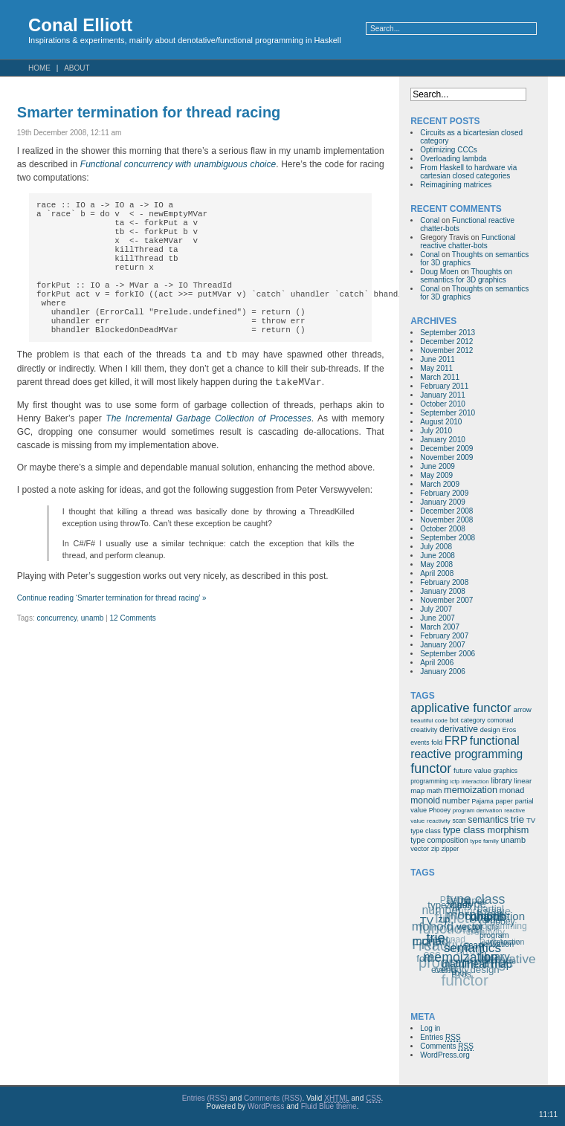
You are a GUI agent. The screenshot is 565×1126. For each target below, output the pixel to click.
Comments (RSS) (273, 1098)
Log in (430, 1028)
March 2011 (439, 377)
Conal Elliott (80, 25)
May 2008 (436, 564)
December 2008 (446, 511)
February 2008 (444, 582)
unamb (92, 651)
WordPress (266, 1106)
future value (472, 770)
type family (485, 841)
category (473, 720)
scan (458, 820)
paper (503, 801)
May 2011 (436, 368)
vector (419, 848)
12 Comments (133, 651)
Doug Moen (439, 272)
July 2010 (436, 431)
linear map (488, 963)
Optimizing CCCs (448, 150)
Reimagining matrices (455, 185)
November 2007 (446, 600)
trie (517, 819)
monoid (425, 800)
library (501, 781)
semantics (488, 820)
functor (430, 768)
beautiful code (429, 720)
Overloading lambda (453, 159)
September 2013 (447, 333)
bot (454, 720)
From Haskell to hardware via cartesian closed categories (468, 172)
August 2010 (441, 422)
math (434, 791)
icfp (455, 781)
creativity (423, 730)
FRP (456, 740)
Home (39, 68)
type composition (439, 840)
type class (425, 831)
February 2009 (444, 493)
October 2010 (442, 404)
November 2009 (446, 457)
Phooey (440, 810)
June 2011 (437, 359)
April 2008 (436, 573)
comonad (500, 720)
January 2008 (442, 591)
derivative (458, 729)
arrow (522, 709)
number (456, 800)
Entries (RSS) (204, 1098)
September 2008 (447, 538)
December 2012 (446, 341)
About (76, 68)
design (490, 730)
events (419, 742)
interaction (475, 781)
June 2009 (437, 466)
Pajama (483, 801)
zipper (450, 848)
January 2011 (442, 395)
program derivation (478, 810)
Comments (447, 1046)
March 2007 (439, 627)
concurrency (56, 651)
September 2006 (447, 654)
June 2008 (437, 555)
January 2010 (442, 440)
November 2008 (446, 520)
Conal (429, 220)
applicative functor (460, 708)
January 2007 (442, 645)
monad (512, 790)
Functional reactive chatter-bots (467, 241)
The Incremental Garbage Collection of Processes (208, 452)
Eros (509, 730)
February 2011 (444, 386)
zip (435, 848)
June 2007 (437, 618)
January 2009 (442, 502)
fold (436, 742)
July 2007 (436, 609)
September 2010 (447, 413)
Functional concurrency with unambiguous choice (178, 164)
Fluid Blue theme (329, 1106)
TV (530, 820)
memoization (470, 790)
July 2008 (436, 547)
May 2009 (436, 475)
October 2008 (442, 529)
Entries (440, 1037)
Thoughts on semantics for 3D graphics (466, 276)
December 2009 (446, 448)
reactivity (439, 821)
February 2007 (444, 636)
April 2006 (436, 663)
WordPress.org (445, 1055)
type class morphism (486, 830)
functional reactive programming (466, 747)
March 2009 (439, 484)
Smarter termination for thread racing (149, 112)
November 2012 (446, 350)
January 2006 (442, 671)
